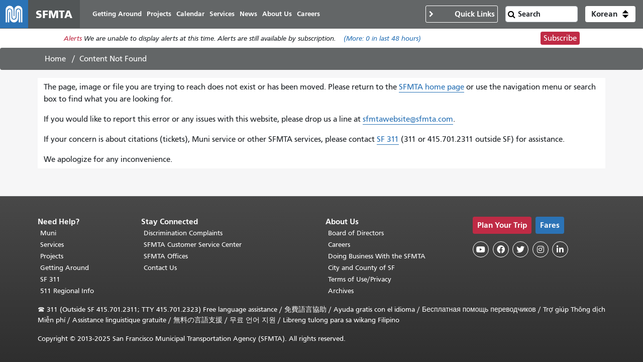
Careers (339, 244)
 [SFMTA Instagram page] (540, 249)
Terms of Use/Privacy (359, 279)
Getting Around (64, 267)
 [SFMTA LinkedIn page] (560, 249)
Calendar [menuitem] (190, 14)
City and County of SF (361, 267)
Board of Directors (356, 233)
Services (52, 244)
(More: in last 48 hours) (382, 38)
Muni (48, 233)
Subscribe (560, 38)
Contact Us (160, 267)
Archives (341, 291)
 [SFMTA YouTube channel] (480, 249)
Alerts (73, 38)
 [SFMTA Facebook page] (501, 249)
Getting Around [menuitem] (117, 14)
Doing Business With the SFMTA (376, 256)
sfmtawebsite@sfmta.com (408, 119)
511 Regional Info (67, 291)
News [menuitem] (248, 14)
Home (55, 58)
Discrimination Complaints (183, 233)
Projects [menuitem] (159, 14)
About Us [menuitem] (277, 14)
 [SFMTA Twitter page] (520, 249)
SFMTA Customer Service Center (193, 244)
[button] (610, 14)
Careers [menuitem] (308, 14)
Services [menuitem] (222, 14)
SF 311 (388, 139)
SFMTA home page (431, 87)
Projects (51, 256)
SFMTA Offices (166, 256)
